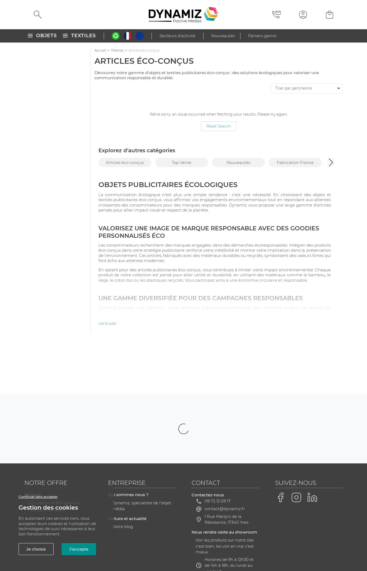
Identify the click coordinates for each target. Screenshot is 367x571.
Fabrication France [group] (295, 162)
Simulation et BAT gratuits (54, 449)
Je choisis (36, 549)
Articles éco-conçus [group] (125, 162)
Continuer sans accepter (38, 497)
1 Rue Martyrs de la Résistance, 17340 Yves (226, 466)
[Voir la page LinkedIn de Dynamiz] (312, 444)
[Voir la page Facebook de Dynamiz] (280, 444)
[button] (331, 162)
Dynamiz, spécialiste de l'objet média (141, 452)
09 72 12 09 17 (218, 447)
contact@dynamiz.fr (225, 455)
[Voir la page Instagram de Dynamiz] (296, 444)
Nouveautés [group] (238, 162)
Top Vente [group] (181, 162)
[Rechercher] (37, 14)
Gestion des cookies (271, 552)
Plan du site (139, 551)
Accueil (100, 50)
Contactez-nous (208, 441)
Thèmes (117, 50)
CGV (118, 551)
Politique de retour (47, 456)
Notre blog (122, 473)
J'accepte (78, 549)
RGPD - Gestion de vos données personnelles (200, 551)
